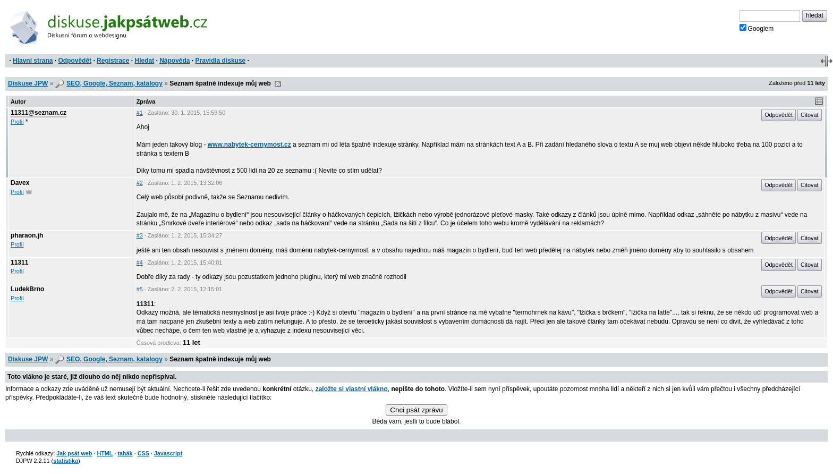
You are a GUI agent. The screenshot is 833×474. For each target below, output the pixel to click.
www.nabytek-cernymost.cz (249, 144)
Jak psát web (74, 453)
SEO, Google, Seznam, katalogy (114, 83)
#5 (140, 289)
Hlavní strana (33, 60)
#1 (140, 112)
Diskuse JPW (28, 83)
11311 (19, 262)
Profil (17, 121)
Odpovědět (74, 60)
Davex (20, 183)
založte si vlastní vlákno (352, 389)
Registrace (113, 60)
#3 (140, 235)
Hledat (144, 60)
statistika (65, 461)
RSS (278, 84)
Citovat (810, 115)
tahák (124, 453)
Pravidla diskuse (221, 60)
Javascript (168, 453)
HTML (105, 453)
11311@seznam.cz (38, 112)
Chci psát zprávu (416, 410)
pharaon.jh (27, 235)
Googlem (757, 28)
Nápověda (174, 60)
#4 (140, 262)
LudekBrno (27, 289)
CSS (143, 453)
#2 (140, 183)
